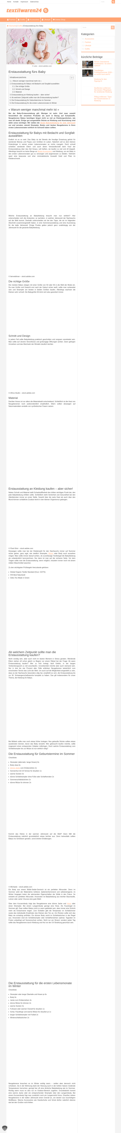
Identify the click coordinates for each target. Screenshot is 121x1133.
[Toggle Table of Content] (70, 78)
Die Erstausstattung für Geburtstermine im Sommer (31, 100)
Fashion (11, 20)
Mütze (51, 553)
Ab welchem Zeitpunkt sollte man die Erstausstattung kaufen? (35, 97)
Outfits (21, 20)
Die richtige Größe (23, 86)
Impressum (24, 2)
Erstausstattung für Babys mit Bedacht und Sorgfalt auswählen (35, 84)
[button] (4, 1128)
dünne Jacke (15, 718)
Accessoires (33, 20)
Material (19, 92)
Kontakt (15, 2)
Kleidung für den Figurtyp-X (100, 80)
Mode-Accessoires (45, 151)
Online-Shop (59, 20)
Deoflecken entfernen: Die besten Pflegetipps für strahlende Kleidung (103, 90)
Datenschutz (34, 2)
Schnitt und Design (23, 89)
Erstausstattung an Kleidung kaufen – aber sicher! (31, 95)
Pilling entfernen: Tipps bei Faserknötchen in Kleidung (103, 99)
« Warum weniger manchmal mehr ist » (27, 81)
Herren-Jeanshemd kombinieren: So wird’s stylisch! (103, 64)
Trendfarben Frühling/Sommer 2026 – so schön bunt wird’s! (103, 72)
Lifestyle (46, 20)
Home (9, 2)
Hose (69, 853)
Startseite (11, 26)
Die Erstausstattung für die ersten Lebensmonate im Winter (34, 103)
